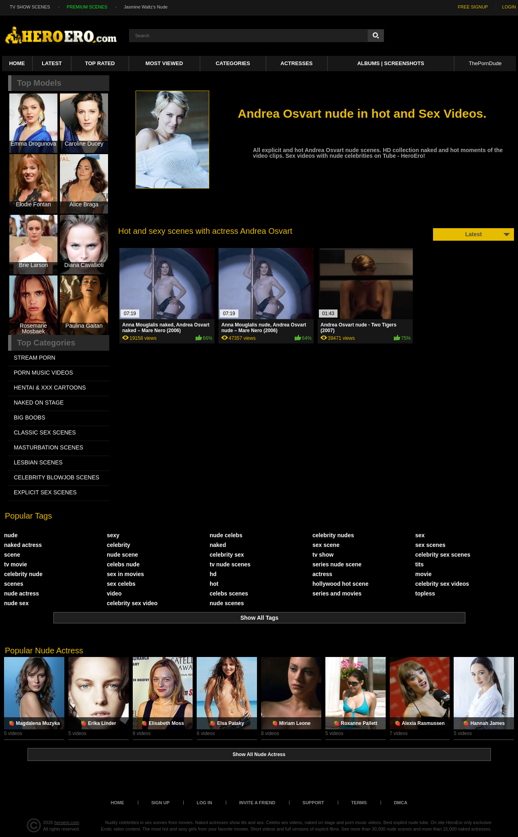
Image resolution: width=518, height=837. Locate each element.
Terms (359, 802)
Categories (233, 63)
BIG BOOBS (29, 417)
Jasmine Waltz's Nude (146, 6)
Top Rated (100, 63)
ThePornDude (485, 63)
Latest (52, 63)
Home (17, 63)
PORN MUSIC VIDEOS (43, 372)
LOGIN (509, 6)
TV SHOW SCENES (30, 6)
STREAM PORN (34, 357)
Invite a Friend (257, 802)
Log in (204, 802)
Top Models (39, 82)
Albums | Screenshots (390, 63)
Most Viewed (164, 63)
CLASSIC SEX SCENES (45, 432)
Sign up (160, 802)
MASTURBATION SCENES (48, 447)
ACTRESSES (296, 63)
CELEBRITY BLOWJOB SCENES (56, 477)
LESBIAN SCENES (38, 462)
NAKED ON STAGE (39, 402)
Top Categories (46, 342)
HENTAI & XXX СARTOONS (50, 387)
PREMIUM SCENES (87, 6)
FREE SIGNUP (473, 6)
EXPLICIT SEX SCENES (45, 492)
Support (313, 802)
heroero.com (66, 822)
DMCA (400, 802)
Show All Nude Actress (259, 754)
